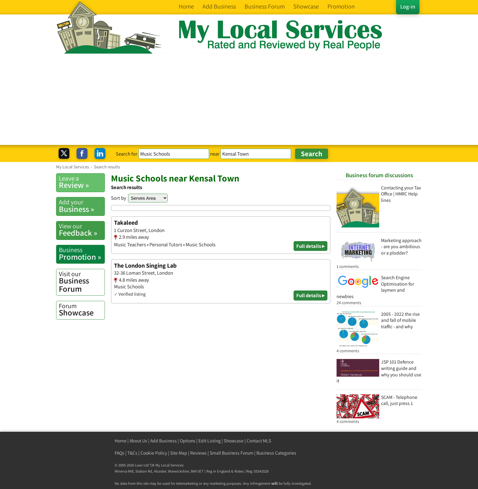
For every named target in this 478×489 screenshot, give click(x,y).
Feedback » (82, 230)
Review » (82, 182)
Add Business (163, 441)
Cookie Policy (154, 453)
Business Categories (276, 453)
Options (187, 441)
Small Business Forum (231, 453)
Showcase (82, 309)
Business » (82, 206)
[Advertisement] (239, 99)
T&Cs (132, 453)
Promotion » (82, 253)
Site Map (178, 453)
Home (121, 441)
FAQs (119, 453)
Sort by (118, 198)
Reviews (198, 453)
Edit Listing (209, 441)
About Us (138, 441)
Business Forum (82, 281)
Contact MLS (259, 441)
